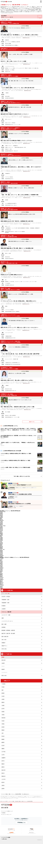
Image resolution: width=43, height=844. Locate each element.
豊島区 (1, 571)
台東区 (3, 699)
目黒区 (3, 711)
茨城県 (1, 523)
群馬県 (1, 524)
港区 (1, 560)
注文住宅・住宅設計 (6, 596)
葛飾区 (1, 576)
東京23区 (4, 660)
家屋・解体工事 (5, 636)
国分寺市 (3, 770)
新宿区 (1, 560)
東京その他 (4, 675)
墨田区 (3, 702)
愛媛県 (1, 547)
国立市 (1, 583)
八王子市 (2, 585)
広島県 (1, 542)
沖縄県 (1, 556)
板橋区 (3, 739)
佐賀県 (1, 551)
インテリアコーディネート (7, 621)
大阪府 (1, 537)
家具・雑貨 (4, 624)
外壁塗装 (3, 627)
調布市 (3, 767)
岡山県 (1, 543)
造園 (2, 618)
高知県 (1, 548)
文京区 (3, 696)
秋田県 (1, 515)
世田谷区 (2, 567)
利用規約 (3, 812)
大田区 (1, 567)
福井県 (1, 531)
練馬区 (1, 575)
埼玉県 (1, 522)
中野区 (1, 569)
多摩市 (3, 788)
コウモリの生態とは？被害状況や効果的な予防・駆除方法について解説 (16, 453)
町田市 (1, 586)
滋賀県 (1, 538)
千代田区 (2, 558)
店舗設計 (3, 642)
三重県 (1, 534)
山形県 (1, 516)
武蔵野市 (3, 757)
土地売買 (3, 608)
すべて (3, 593)
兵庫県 (1, 539)
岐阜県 (1, 535)
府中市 (3, 760)
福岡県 (1, 550)
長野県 (1, 527)
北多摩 (3, 663)
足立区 (1, 575)
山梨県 (1, 526)
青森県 (1, 513)
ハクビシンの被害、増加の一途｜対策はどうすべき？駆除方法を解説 (15, 467)
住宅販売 (3, 605)
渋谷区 (1, 568)
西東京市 (3, 776)
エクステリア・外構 (6, 615)
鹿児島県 (2, 555)
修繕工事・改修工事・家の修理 (8, 633)
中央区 (1, 559)
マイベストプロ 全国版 (6, 837)
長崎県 (1, 552)
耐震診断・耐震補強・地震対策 (8, 630)
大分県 (1, 553)
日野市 (1, 587)
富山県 (1, 529)
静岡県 (1, 533)
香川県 (1, 546)
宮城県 (1, 516)
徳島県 (1, 545)
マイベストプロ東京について (7, 811)
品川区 (3, 708)
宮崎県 (1, 554)
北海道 (1, 512)
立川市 (3, 754)
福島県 (1, 517)
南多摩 (3, 669)
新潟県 (1, 528)
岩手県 (1, 514)
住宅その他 (4, 648)
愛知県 (1, 532)
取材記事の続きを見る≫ (26, 37)
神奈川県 (2, 520)
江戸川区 (3, 751)
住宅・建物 (7, 593)
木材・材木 (4, 639)
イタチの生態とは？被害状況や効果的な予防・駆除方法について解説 (15, 460)
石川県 (1, 530)
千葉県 (1, 521)
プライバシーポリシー (6, 814)
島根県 (1, 544)
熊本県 (1, 553)
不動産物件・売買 (5, 602)
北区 (2, 733)
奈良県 (1, 540)
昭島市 (3, 763)
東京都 (1, 519)
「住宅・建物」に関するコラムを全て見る (21, 476)
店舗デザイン (4, 645)
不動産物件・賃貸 (5, 599)
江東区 (1, 564)
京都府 (1, 538)
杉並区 (3, 727)
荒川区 (3, 736)
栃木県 (1, 524)
